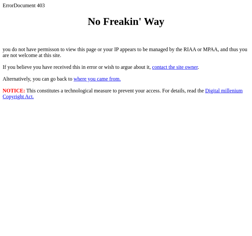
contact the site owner (175, 67)
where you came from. (97, 79)
